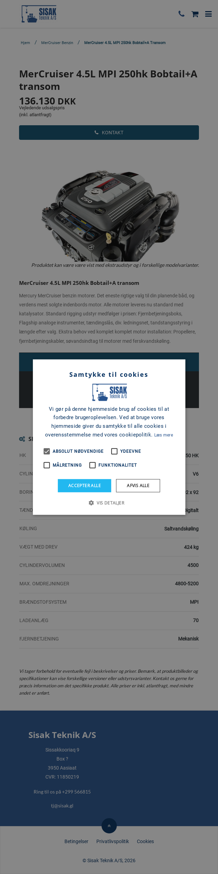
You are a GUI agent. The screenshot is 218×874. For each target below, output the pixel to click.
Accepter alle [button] (84, 485)
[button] (109, 502)
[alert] (109, 437)
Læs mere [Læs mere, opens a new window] (163, 435)
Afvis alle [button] (138, 485)
